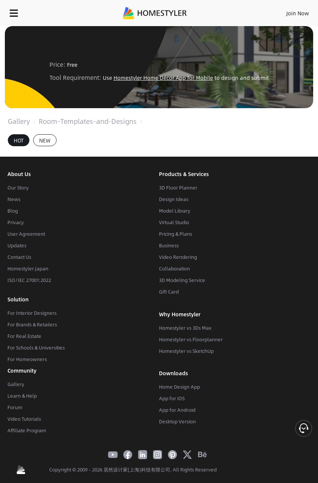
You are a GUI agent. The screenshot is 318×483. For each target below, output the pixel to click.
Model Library (174, 210)
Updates (16, 245)
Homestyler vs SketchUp (186, 351)
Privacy (15, 222)
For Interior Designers (32, 313)
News (13, 199)
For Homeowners (27, 359)
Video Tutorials (24, 419)
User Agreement (26, 234)
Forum (14, 407)
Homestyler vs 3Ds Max (185, 328)
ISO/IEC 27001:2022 (29, 280)
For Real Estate (24, 336)
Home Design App (179, 387)
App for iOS (172, 398)
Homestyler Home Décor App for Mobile (163, 77)
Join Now (297, 13)
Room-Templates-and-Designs (88, 121)
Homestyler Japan (27, 268)
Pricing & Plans (175, 234)
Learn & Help (22, 395)
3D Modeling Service (182, 280)
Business (169, 245)
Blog (12, 210)
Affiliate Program (26, 430)
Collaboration (174, 268)
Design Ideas (173, 199)
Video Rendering (178, 257)
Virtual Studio (174, 222)
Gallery (19, 121)
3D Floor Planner (178, 187)
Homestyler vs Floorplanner (191, 339)
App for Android (177, 410)
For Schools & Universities (36, 347)
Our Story (18, 187)
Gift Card (169, 291)
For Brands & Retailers (32, 324)
